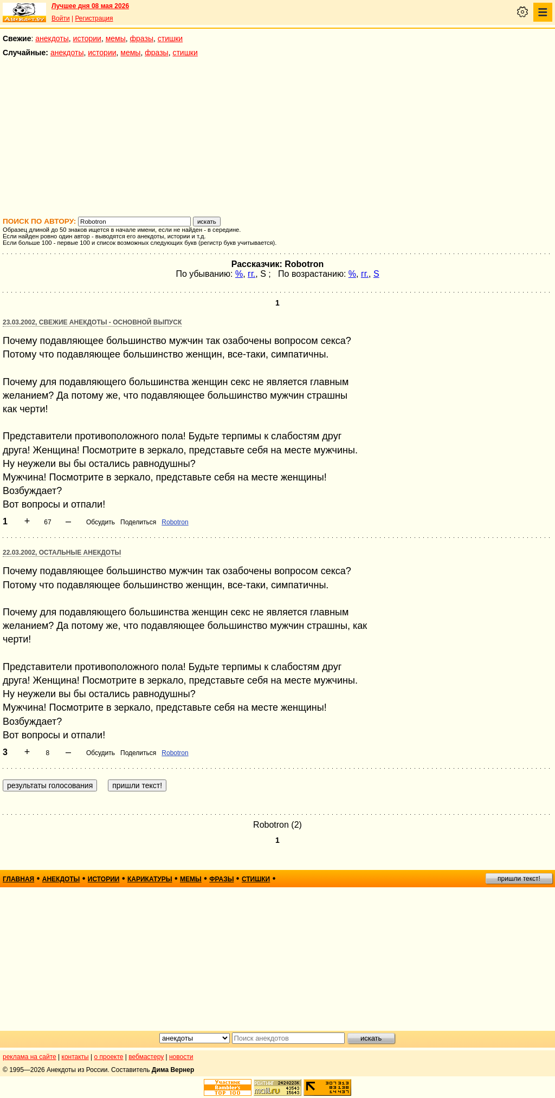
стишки (170, 38)
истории (87, 38)
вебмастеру (146, 1057)
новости (181, 1057)
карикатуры (149, 879)
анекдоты (52, 38)
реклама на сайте (29, 1057)
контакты (75, 1057)
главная (18, 879)
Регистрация (94, 18)
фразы (141, 38)
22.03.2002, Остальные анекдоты (62, 552)
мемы (116, 38)
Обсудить (100, 522)
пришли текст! (519, 878)
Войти (60, 18)
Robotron (175, 522)
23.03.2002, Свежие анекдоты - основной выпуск (92, 322)
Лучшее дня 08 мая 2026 (90, 6)
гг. (251, 273)
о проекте (109, 1057)
